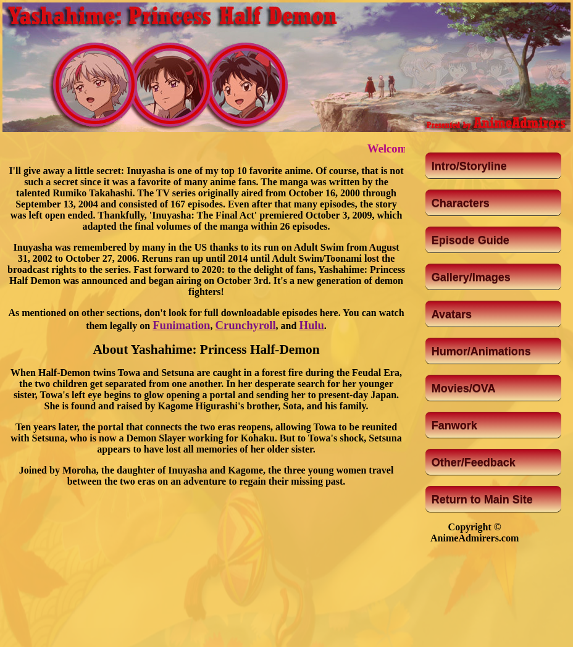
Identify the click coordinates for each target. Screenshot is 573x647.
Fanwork (454, 425)
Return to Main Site (482, 499)
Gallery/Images (471, 277)
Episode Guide (470, 240)
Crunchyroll (245, 325)
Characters (461, 203)
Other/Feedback (474, 462)
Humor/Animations (481, 351)
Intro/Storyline (469, 166)
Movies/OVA (464, 388)
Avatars (452, 314)
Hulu (311, 325)
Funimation (181, 325)
